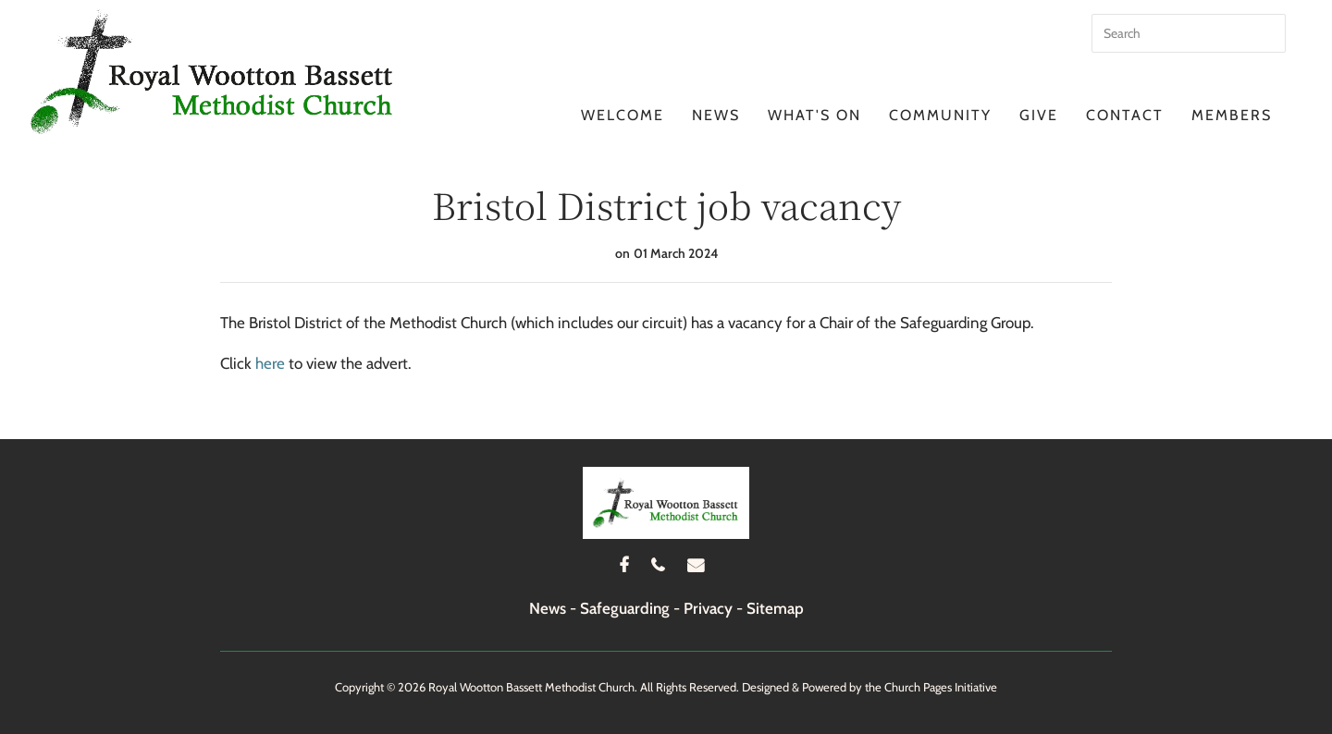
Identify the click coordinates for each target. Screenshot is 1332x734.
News (716, 115)
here (270, 363)
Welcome (622, 115)
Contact (1125, 115)
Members (1231, 115)
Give (1038, 115)
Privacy (708, 608)
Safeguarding (625, 608)
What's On (814, 115)
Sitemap (775, 608)
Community (940, 115)
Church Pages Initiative (940, 686)
